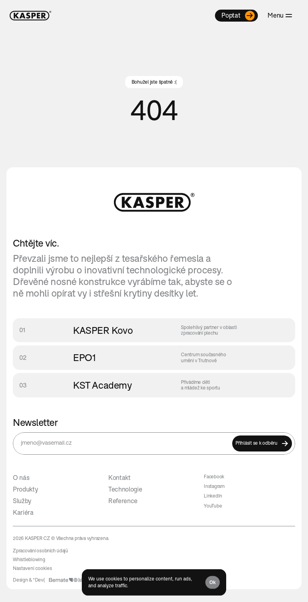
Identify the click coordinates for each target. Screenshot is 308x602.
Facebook (214, 477)
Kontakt (119, 478)
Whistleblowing (29, 559)
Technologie (125, 489)
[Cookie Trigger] (32, 568)
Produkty (25, 489)
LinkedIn (213, 496)
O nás (21, 478)
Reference (123, 501)
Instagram (214, 486)
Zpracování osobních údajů (40, 551)
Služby (22, 501)
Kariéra (23, 512)
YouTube (213, 506)
